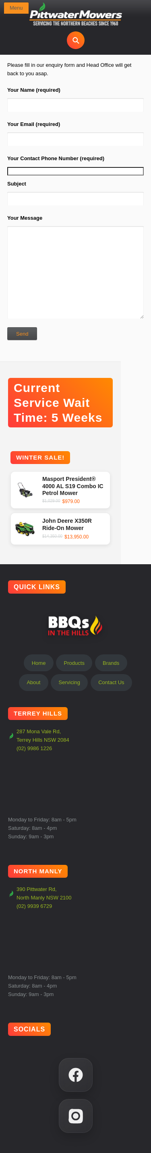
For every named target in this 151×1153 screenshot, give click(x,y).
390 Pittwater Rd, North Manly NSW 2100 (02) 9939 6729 (40, 897)
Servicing (69, 682)
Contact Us (111, 682)
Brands (111, 663)
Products (74, 663)
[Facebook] (76, 1075)
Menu (16, 8)
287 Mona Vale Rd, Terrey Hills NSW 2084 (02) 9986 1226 (38, 739)
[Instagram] (76, 1116)
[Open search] (76, 40)
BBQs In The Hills (75, 625)
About (33, 682)
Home (39, 663)
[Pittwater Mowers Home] (75, 14)
